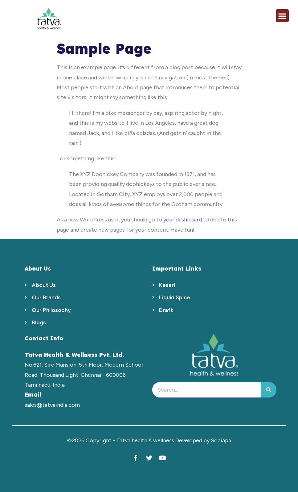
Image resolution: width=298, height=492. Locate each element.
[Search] (268, 389)
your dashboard (182, 219)
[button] (282, 15)
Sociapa (221, 440)
